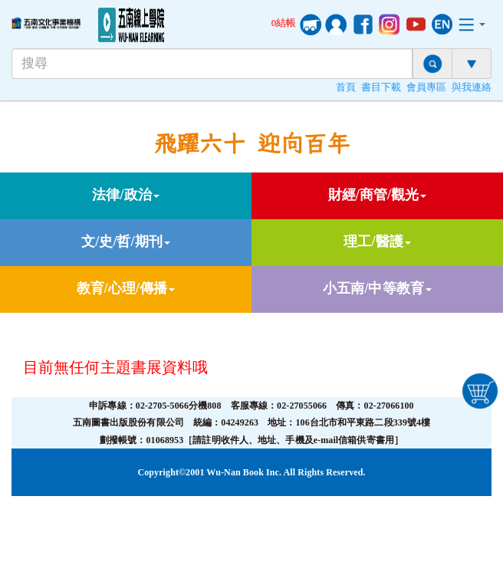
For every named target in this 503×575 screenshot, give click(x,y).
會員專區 (426, 87)
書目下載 (381, 87)
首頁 (346, 87)
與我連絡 (471, 87)
